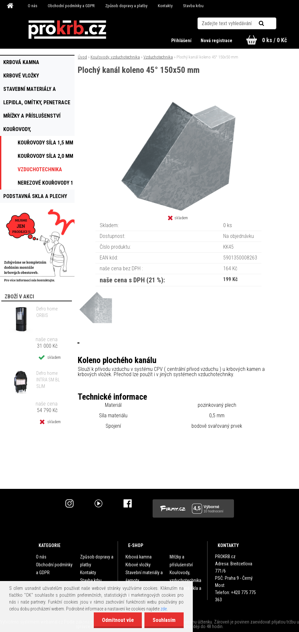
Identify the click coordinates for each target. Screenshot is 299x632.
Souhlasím (164, 620)
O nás (32, 5)
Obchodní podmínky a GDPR (71, 5)
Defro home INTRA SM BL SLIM (48, 380)
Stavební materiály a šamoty (144, 576)
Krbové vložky (138, 564)
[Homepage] (11, 6)
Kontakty (165, 5)
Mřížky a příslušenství (181, 560)
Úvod (82, 57)
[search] (269, 23)
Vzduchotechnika (158, 57)
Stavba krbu (193, 5)
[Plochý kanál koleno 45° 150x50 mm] (178, 101)
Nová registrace (216, 40)
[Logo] (67, 29)
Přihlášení (181, 40)
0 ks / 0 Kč (274, 40)
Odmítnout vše (118, 620)
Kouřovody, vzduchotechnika (115, 57)
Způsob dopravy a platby (126, 5)
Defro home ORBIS (47, 312)
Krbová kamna (138, 556)
